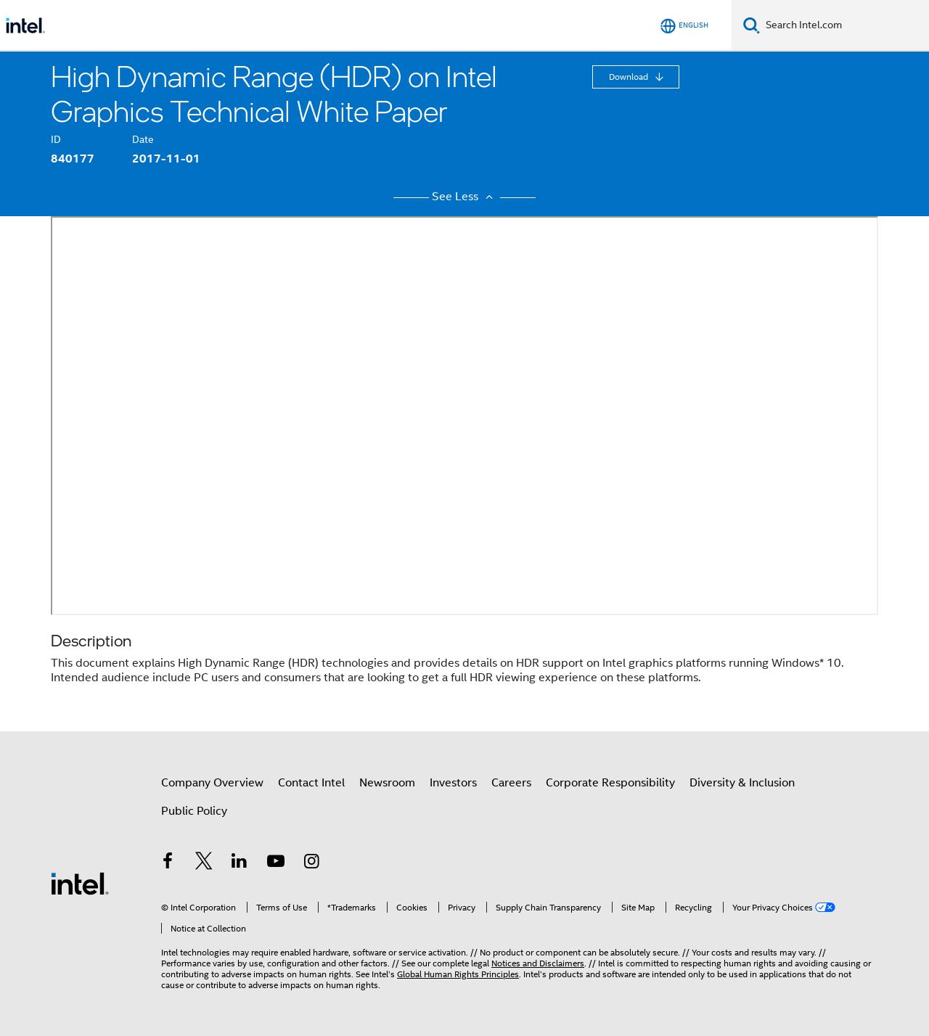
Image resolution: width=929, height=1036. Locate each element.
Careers (511, 783)
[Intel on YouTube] (275, 863)
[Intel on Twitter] (204, 863)
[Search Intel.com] (844, 25)
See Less (464, 196)
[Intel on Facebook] (167, 863)
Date (143, 139)
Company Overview (212, 783)
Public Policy (194, 811)
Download (629, 76)
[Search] (751, 25)
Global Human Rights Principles (458, 974)
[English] (684, 26)
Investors (453, 783)
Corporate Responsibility (610, 783)
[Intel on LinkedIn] (239, 863)
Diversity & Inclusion (742, 783)
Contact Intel (311, 783)
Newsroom (387, 783)
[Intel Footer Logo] (80, 883)
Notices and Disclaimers (537, 963)
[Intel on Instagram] (311, 863)
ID (56, 139)
